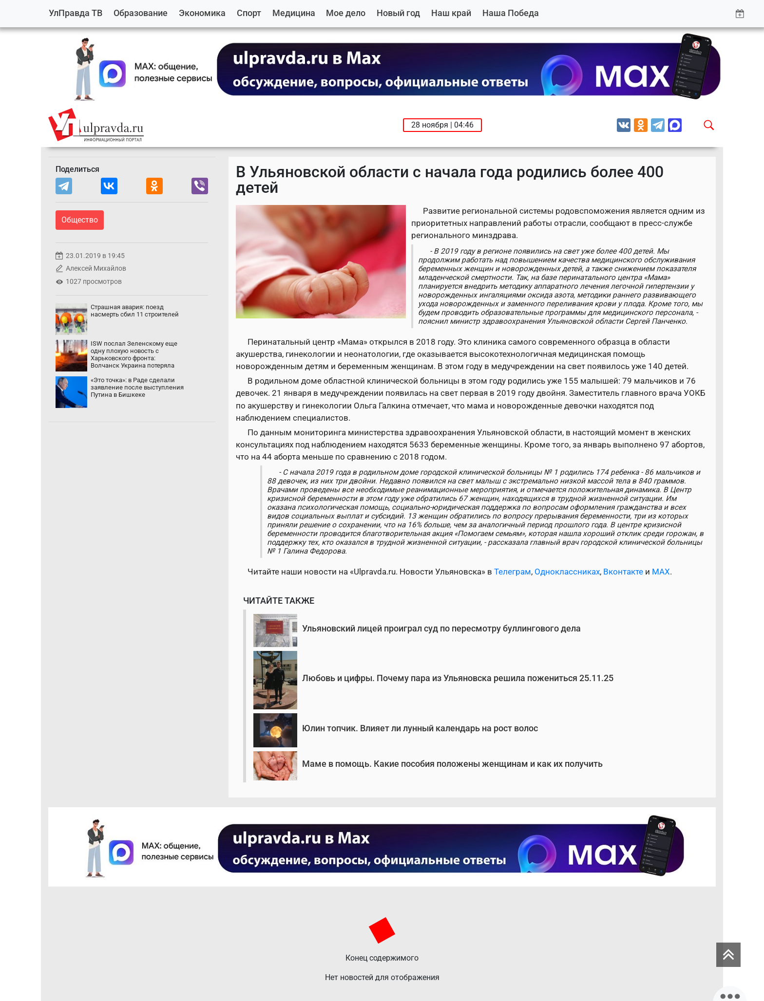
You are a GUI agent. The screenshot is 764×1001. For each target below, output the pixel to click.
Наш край (451, 13)
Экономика (202, 13)
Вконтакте (623, 571)
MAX (661, 571)
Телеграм (512, 571)
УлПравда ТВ (75, 13)
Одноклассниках (567, 571)
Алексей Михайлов (96, 268)
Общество (79, 219)
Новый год (398, 13)
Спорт (249, 13)
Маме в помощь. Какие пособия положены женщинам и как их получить (452, 764)
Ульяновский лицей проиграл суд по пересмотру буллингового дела (441, 628)
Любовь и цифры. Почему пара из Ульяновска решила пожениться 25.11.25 (457, 678)
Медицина (293, 13)
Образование (141, 13)
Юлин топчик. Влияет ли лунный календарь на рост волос (420, 728)
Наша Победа (510, 13)
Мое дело (345, 13)
